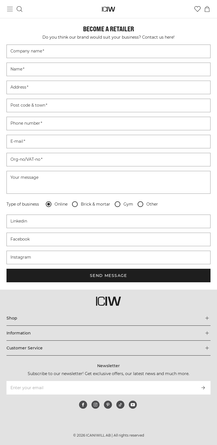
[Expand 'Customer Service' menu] (108, 348)
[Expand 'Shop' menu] (108, 318)
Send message (108, 275)
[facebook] (83, 404)
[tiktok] (120, 404)
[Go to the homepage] (108, 9)
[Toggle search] (19, 9)
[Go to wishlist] (197, 9)
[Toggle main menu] (10, 9)
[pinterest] (108, 404)
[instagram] (95, 404)
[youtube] (132, 404)
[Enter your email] (100, 388)
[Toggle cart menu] (207, 9)
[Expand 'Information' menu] (108, 333)
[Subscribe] (203, 387)
